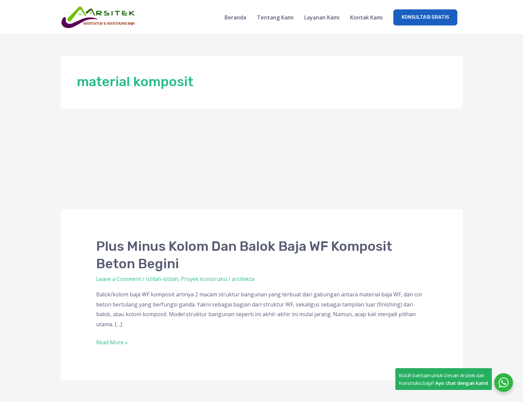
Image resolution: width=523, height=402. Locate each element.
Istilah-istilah (162, 279)
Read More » (112, 342)
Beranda (235, 17)
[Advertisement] (262, 159)
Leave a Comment (118, 279)
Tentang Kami (275, 17)
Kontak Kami (366, 17)
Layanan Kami (321, 17)
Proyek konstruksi (204, 279)
